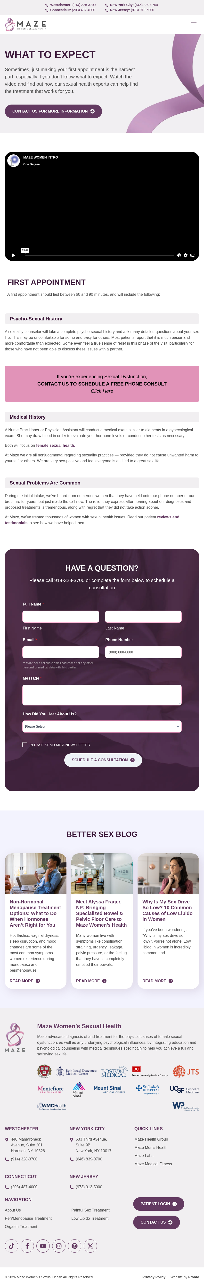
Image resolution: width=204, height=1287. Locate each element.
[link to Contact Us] (156, 1222)
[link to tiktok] (11, 1246)
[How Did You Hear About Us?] (102, 726)
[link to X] (90, 1246)
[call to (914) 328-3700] (72, 5)
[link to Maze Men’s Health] (165, 1139)
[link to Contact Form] (53, 111)
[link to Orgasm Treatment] (38, 1227)
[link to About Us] (38, 1210)
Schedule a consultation (103, 760)
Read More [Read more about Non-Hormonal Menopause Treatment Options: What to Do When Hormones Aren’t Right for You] (22, 981)
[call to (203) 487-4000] (72, 10)
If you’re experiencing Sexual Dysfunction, (102, 384)
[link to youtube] (43, 1246)
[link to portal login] (158, 1204)
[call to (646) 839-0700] (132, 5)
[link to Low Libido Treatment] (98, 1218)
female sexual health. (55, 445)
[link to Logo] (25, 24)
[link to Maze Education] (165, 1164)
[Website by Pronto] (185, 1277)
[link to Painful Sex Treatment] (98, 1210)
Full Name (33, 604)
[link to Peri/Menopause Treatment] (38, 1218)
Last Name (115, 628)
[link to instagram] (58, 1246)
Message (32, 678)
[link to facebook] (27, 1246)
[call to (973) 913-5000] (132, 10)
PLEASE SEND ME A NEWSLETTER (60, 745)
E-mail (30, 640)
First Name (32, 628)
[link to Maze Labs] (165, 1156)
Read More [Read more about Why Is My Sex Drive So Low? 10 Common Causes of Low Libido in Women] (154, 981)
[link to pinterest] (74, 1246)
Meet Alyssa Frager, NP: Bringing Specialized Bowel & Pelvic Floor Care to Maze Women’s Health (101, 913)
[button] (193, 24)
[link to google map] (33, 1145)
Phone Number (119, 640)
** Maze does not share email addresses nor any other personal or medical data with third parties (58, 665)
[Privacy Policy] (153, 1277)
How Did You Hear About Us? (50, 714)
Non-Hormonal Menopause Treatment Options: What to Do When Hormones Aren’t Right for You (35, 913)
